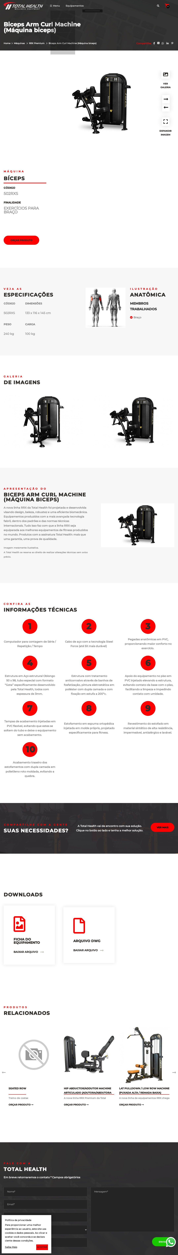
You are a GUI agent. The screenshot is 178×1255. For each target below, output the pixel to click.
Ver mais (162, 728)
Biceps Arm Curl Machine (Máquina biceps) (72, 43)
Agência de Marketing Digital (151, 1250)
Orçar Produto (21, 140)
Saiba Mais (11, 1247)
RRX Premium (37, 43)
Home (7, 43)
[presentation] (116, 1141)
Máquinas (19, 43)
